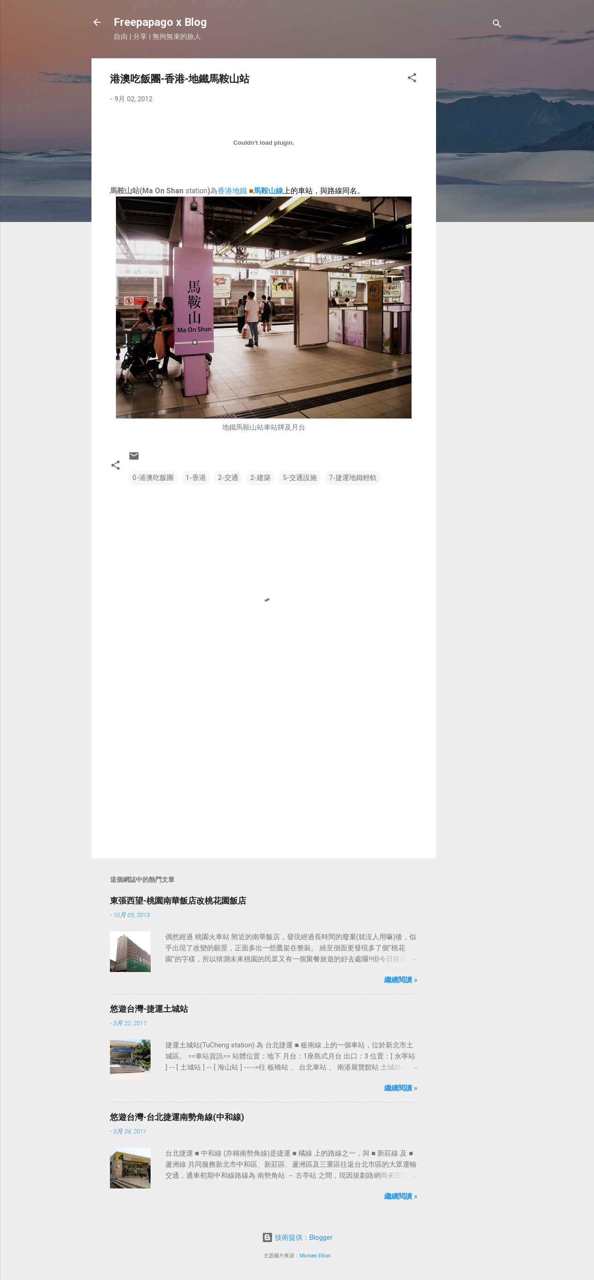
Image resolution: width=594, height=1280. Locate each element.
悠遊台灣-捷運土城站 (149, 1009)
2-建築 (260, 478)
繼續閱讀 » (401, 980)
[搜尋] (497, 25)
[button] (412, 79)
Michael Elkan (315, 1256)
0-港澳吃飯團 (153, 478)
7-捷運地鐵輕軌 (353, 478)
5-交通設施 (300, 478)
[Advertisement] (473, 197)
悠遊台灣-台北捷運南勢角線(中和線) (177, 1117)
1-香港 (196, 478)
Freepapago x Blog (160, 22)
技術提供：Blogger (297, 1237)
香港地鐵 (232, 190)
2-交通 (228, 478)
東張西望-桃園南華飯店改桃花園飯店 (178, 900)
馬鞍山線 (268, 190)
